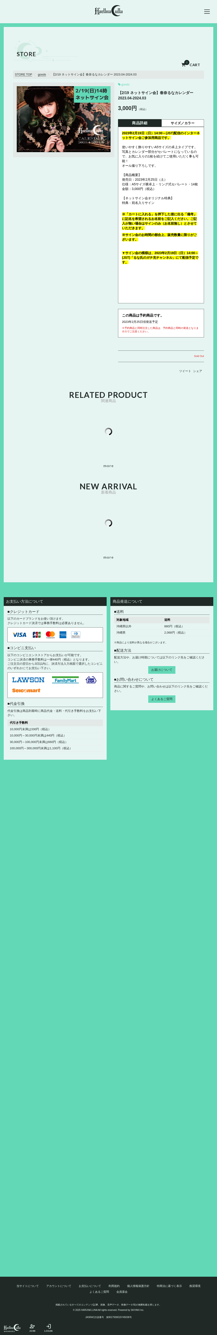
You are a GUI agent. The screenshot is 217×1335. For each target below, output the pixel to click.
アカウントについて (58, 1286)
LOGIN (48, 1328)
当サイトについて (27, 1286)
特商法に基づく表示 (169, 1286)
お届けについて (161, 669)
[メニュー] (207, 11)
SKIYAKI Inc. (137, 1310)
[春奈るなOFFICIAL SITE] (109, 11)
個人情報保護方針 (138, 1286)
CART (190, 65)
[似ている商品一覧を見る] (108, 465)
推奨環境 (195, 1286)
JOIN (32, 1328)
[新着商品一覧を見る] (108, 557)
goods (125, 84)
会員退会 (122, 1291)
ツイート (185, 371)
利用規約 (114, 1286)
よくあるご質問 (161, 699)
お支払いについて (90, 1286)
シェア (197, 371)
